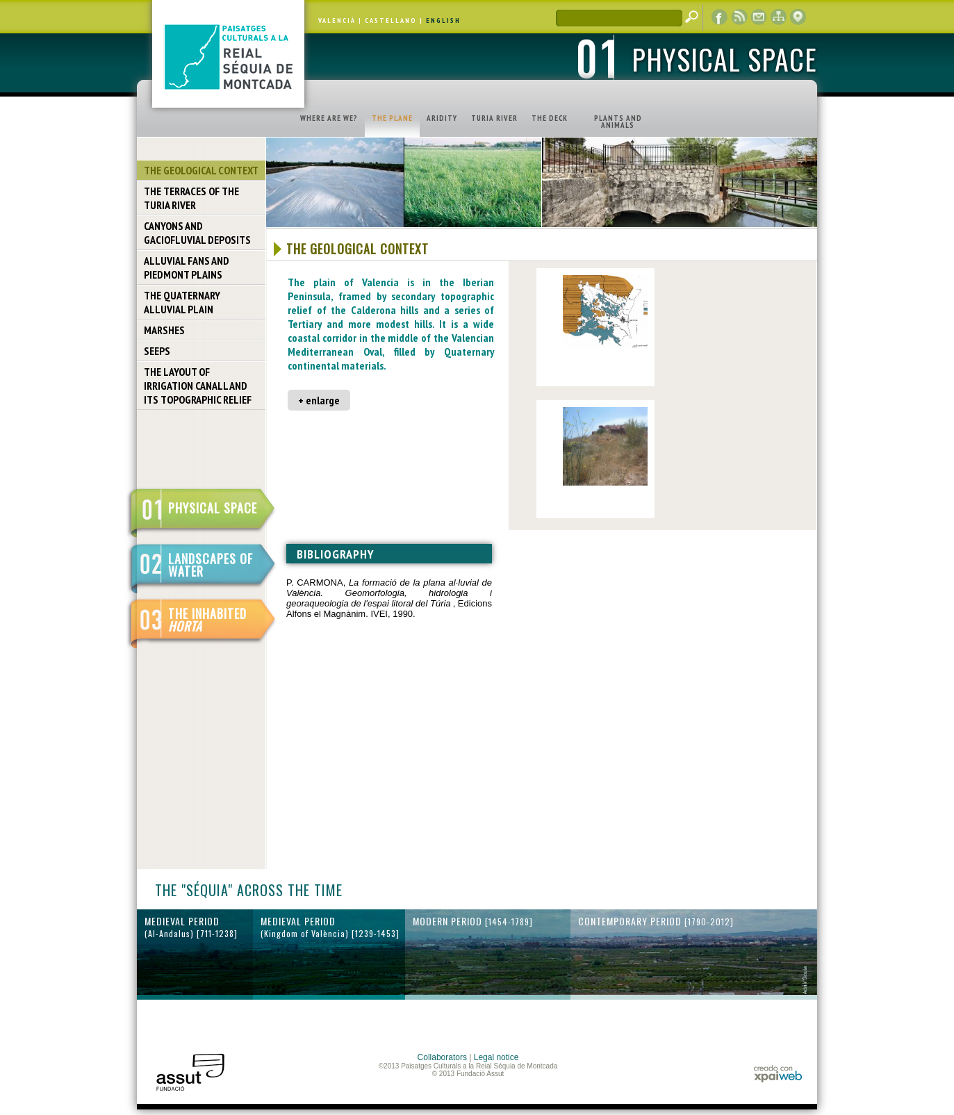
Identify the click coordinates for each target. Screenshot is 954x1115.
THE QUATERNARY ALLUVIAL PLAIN (182, 302)
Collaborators (442, 1057)
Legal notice (496, 1057)
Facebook (720, 17)
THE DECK (550, 118)
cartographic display (797, 17)
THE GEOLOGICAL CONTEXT (201, 170)
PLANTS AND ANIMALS (618, 121)
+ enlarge (319, 400)
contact (758, 17)
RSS (739, 17)
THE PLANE (392, 118)
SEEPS (157, 351)
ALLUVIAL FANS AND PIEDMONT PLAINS (186, 267)
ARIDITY (442, 118)
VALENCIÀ (337, 20)
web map (778, 17)
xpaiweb (778, 1073)
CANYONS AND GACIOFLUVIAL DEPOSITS (197, 233)
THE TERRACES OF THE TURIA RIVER (191, 198)
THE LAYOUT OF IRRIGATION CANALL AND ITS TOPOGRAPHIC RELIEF (198, 385)
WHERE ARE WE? (329, 118)
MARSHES (164, 330)
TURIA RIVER (494, 118)
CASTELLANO (391, 20)
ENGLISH (443, 20)
